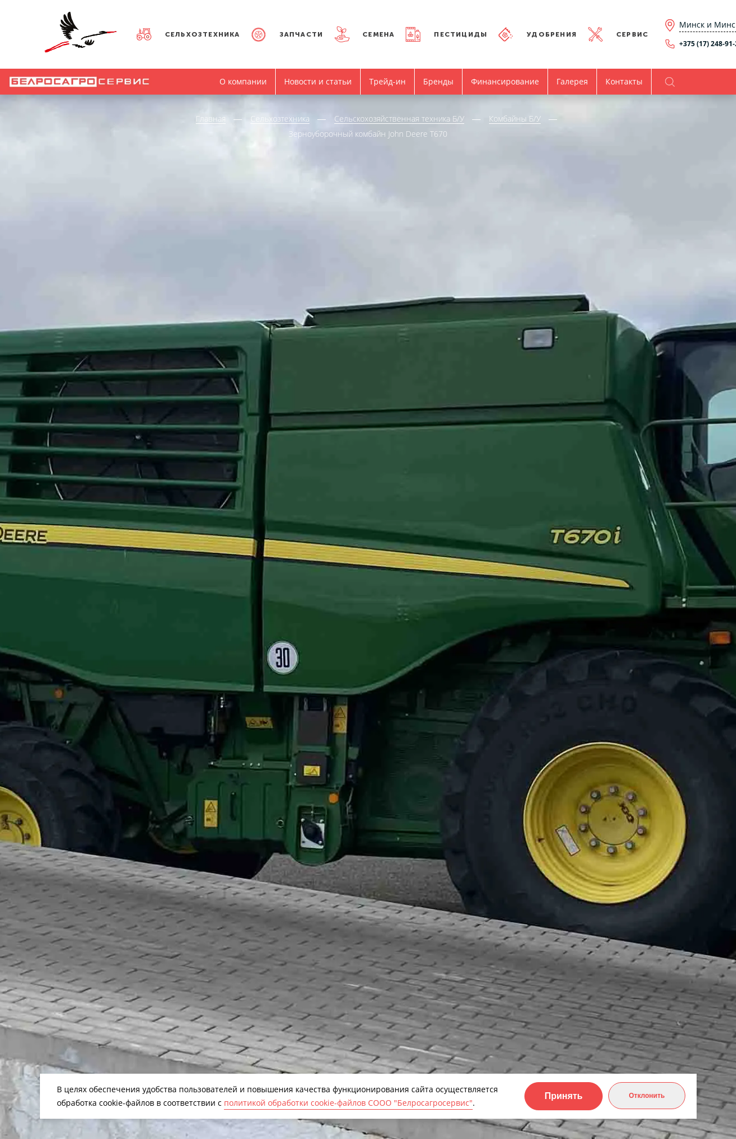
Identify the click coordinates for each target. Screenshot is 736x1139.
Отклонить (647, 1096)
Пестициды (460, 34)
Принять (564, 1096)
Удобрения (552, 34)
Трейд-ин (387, 81)
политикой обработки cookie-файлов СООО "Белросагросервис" (348, 1102)
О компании (243, 81)
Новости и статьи (318, 81)
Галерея (572, 81)
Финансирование (505, 81)
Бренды (438, 81)
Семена (378, 34)
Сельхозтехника (202, 34)
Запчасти (302, 34)
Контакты (624, 81)
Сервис (632, 34)
